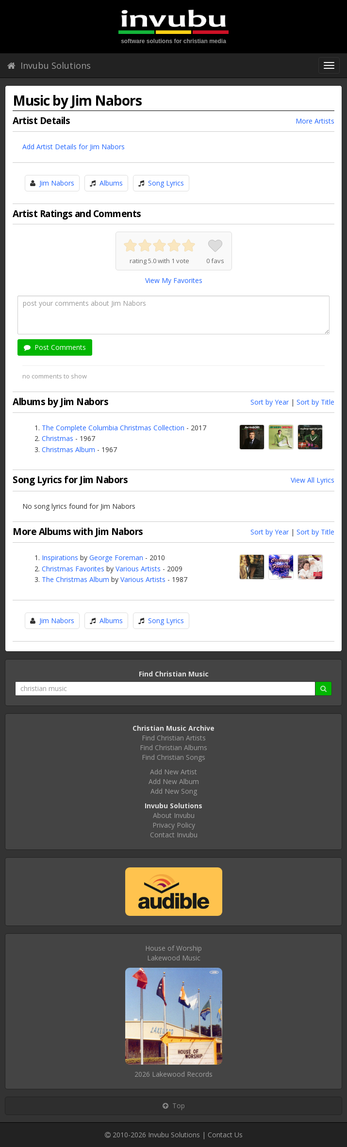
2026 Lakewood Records (173, 1074)
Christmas (57, 438)
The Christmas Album (75, 579)
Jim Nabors (56, 183)
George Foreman (116, 557)
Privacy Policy (173, 825)
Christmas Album (68, 449)
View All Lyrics (312, 480)
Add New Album (174, 781)
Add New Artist (173, 771)
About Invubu (174, 815)
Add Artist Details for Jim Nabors (73, 146)
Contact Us (225, 1134)
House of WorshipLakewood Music (173, 952)
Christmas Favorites (73, 568)
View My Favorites (173, 280)
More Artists (315, 121)
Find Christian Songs (173, 757)
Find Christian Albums (173, 747)
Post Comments (55, 347)
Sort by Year (269, 402)
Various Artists (138, 568)
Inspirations (60, 557)
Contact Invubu (174, 834)
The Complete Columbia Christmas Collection (113, 427)
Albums (111, 183)
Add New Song (173, 791)
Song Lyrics (166, 183)
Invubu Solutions (49, 65)
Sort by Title (315, 402)
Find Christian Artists (174, 737)
